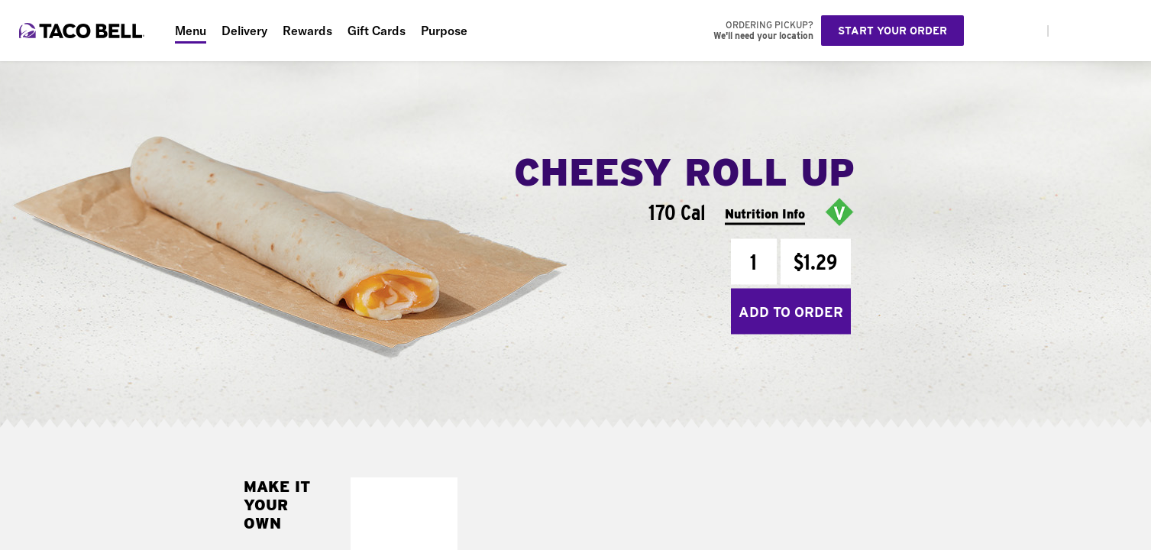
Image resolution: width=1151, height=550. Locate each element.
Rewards (307, 30)
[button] (441, 493)
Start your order (892, 30)
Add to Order (791, 311)
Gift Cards (377, 30)
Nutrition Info (765, 213)
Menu (190, 30)
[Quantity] (754, 262)
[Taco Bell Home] (83, 30)
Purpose (444, 30)
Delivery (244, 30)
